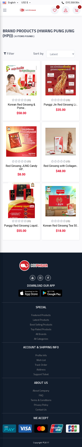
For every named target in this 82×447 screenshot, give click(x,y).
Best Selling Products (41, 324)
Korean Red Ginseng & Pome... (21, 106)
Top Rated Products (41, 329)
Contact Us (41, 409)
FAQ (41, 395)
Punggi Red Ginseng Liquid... (21, 225)
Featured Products (41, 315)
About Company (41, 390)
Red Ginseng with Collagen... (60, 166)
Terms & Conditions (41, 400)
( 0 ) (29, 100)
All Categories (41, 339)
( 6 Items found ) (24, 36)
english (9, 2)
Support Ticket (41, 374)
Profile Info (41, 355)
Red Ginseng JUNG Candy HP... (21, 167)
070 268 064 (70, 2)
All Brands (41, 334)
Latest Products (41, 320)
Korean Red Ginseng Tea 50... (60, 225)
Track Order (41, 365)
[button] (29, 293)
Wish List (41, 360)
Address (41, 369)
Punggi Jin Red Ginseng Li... (61, 104)
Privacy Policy (41, 405)
